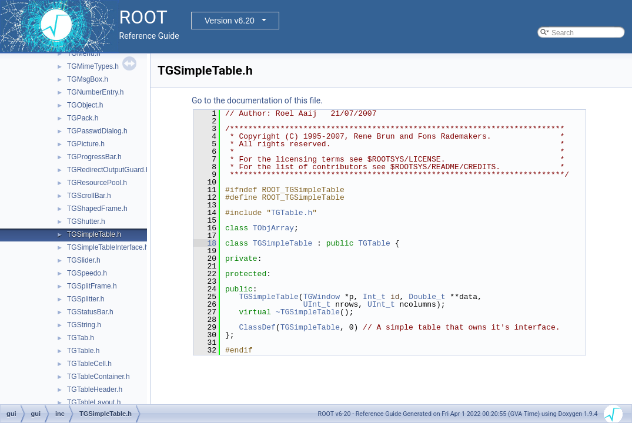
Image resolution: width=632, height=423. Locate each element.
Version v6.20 (230, 20)
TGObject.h (85, 105)
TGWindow (321, 296)
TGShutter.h (86, 221)
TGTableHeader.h (94, 389)
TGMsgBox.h (87, 79)
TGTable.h (83, 351)
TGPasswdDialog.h (97, 131)
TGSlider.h (84, 260)
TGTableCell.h (89, 364)
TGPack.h (82, 118)
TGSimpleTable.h (94, 234)
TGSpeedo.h (87, 273)
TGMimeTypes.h (93, 66)
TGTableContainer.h (98, 376)
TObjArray (273, 228)
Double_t (427, 296)
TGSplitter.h (85, 299)
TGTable (374, 243)
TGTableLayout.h (94, 402)
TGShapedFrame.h (97, 208)
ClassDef (257, 327)
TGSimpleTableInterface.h (108, 247)
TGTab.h (80, 338)
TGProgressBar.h (94, 157)
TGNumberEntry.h (95, 92)
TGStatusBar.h (90, 312)
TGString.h (84, 325)
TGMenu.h (84, 53)
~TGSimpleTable (308, 312)
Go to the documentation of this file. (257, 100)
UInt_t (317, 304)
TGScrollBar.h (89, 196)
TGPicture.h (86, 144)
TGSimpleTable (282, 243)
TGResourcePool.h (97, 183)
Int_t (374, 296)
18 (204, 243)
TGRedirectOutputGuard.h (108, 170)
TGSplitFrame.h (92, 286)
